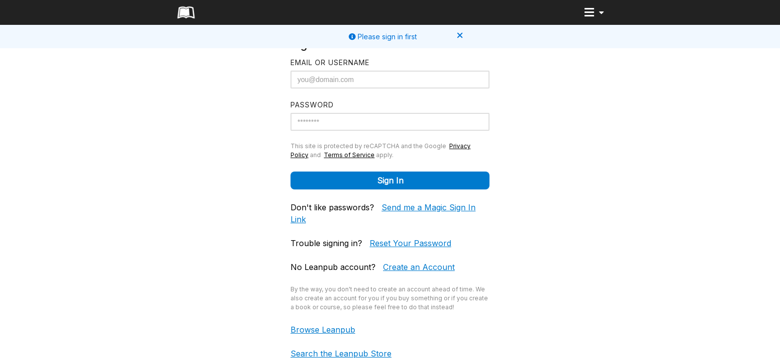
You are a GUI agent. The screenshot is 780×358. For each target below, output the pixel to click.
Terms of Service (349, 155)
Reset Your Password (410, 243)
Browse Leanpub (323, 330)
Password (312, 104)
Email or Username (330, 62)
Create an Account (419, 267)
